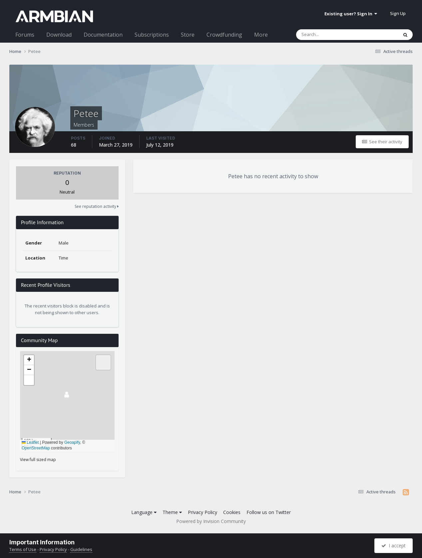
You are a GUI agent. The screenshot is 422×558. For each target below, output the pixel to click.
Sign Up (398, 13)
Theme (172, 512)
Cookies (231, 512)
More (261, 34)
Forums (24, 34)
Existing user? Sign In (350, 14)
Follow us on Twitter (268, 512)
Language (144, 512)
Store (188, 34)
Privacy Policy (202, 512)
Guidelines (81, 549)
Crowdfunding (224, 34)
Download (59, 34)
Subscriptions (152, 34)
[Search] (329, 34)
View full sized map (38, 459)
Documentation (103, 34)
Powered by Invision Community (211, 521)
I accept (393, 545)
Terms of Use (22, 549)
